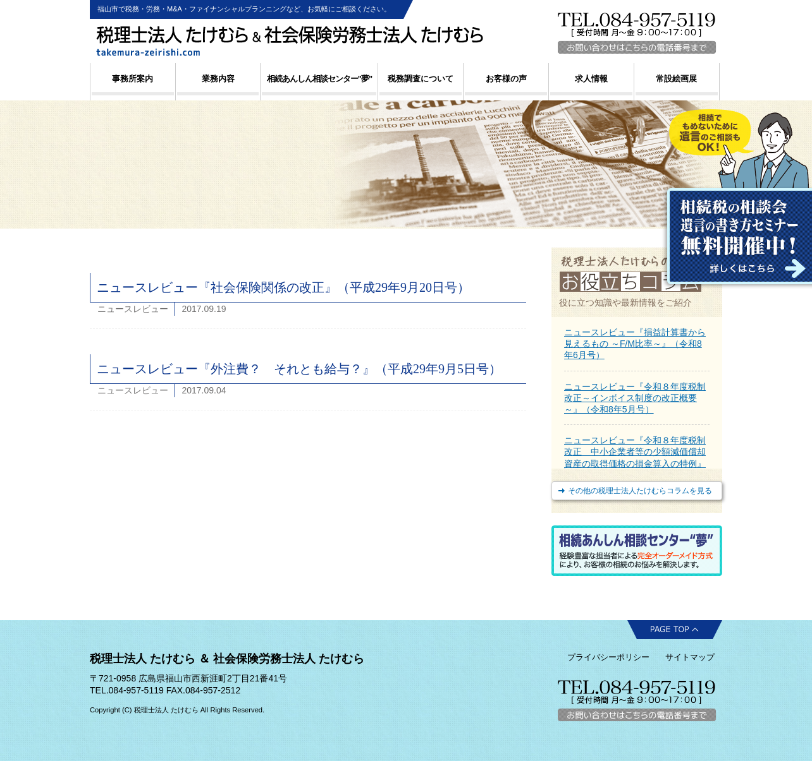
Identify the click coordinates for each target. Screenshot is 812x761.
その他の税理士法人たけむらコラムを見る (640, 490)
